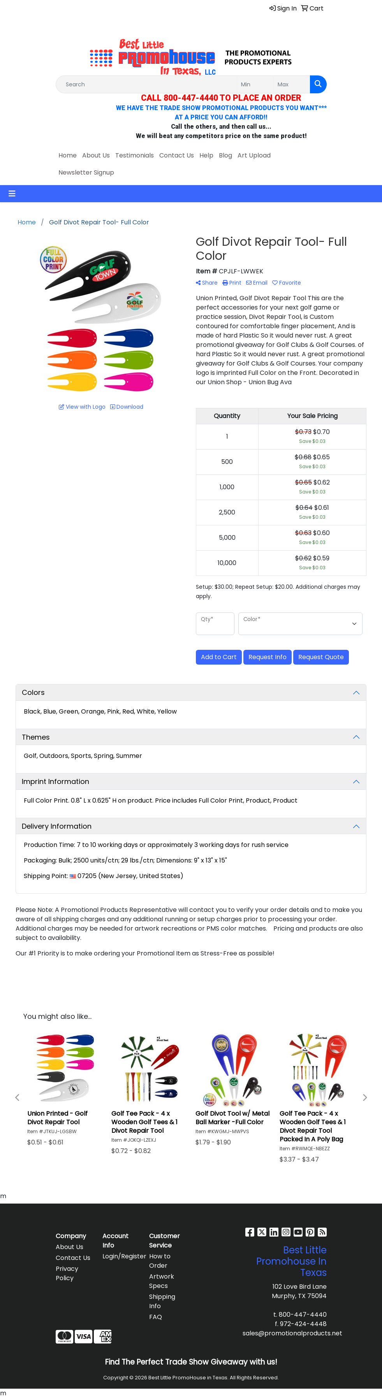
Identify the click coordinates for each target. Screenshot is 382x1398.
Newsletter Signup (86, 172)
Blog (225, 155)
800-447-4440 (303, 1314)
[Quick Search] (146, 84)
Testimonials (134, 155)
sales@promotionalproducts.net (292, 1333)
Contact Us (176, 155)
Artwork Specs (161, 1281)
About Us (96, 155)
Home (67, 155)
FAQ (155, 1316)
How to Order (160, 1261)
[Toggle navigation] (12, 193)
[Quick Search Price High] (291, 84)
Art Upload (254, 155)
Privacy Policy (67, 1273)
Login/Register (121, 1256)
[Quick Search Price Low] (255, 84)
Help (206, 155)
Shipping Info (162, 1301)
